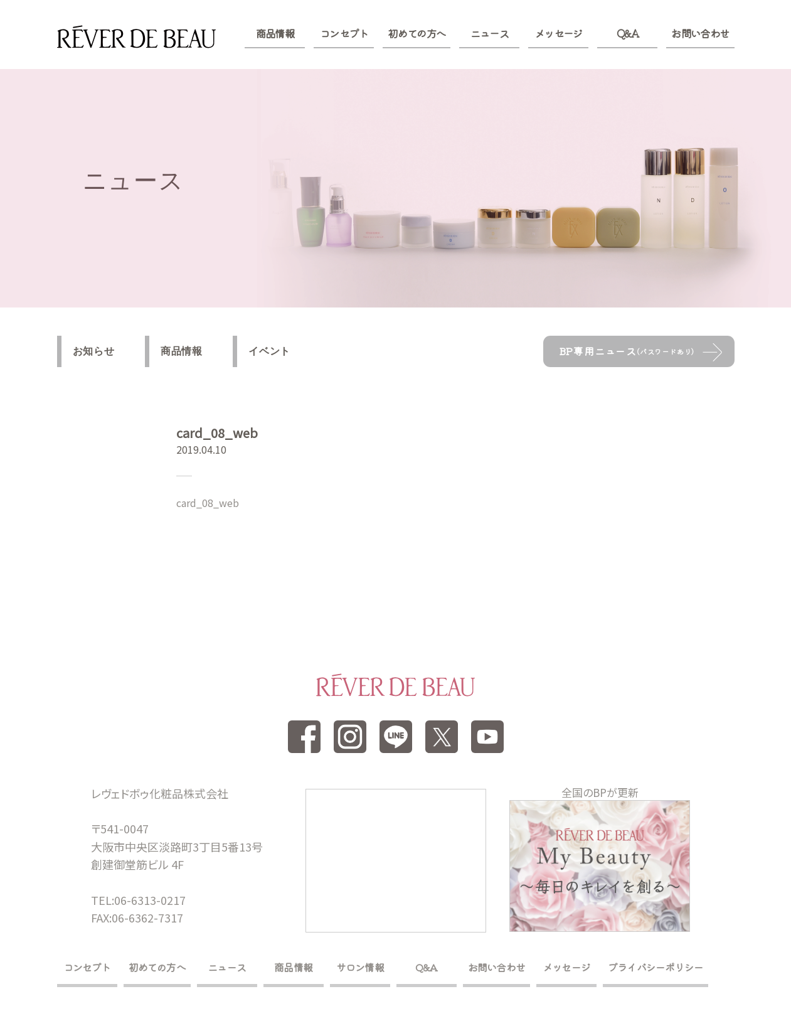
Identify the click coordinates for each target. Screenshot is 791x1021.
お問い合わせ (700, 33)
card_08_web (207, 502)
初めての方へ (416, 33)
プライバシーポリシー (655, 967)
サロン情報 (360, 967)
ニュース (489, 33)
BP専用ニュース (627, 350)
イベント (269, 351)
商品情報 (275, 33)
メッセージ (558, 33)
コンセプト (344, 33)
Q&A (628, 33)
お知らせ (94, 351)
